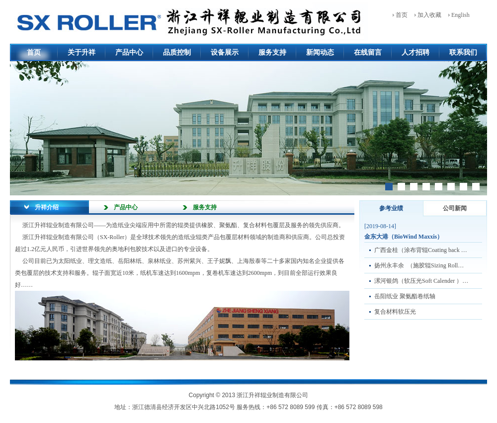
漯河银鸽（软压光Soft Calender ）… (421, 280)
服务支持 (272, 52)
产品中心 (129, 52)
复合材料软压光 (395, 311)
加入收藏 (429, 14)
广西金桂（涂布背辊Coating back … (420, 250)
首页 (402, 14)
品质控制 (177, 52)
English (460, 14)
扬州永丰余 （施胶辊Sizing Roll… (419, 265)
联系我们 (463, 52)
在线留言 (368, 52)
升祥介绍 (47, 207)
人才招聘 (415, 52)
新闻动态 (320, 52)
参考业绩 (391, 208)
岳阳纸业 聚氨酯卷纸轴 (404, 296)
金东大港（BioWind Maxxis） (403, 236)
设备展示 (225, 52)
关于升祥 (81, 52)
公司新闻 (455, 208)
